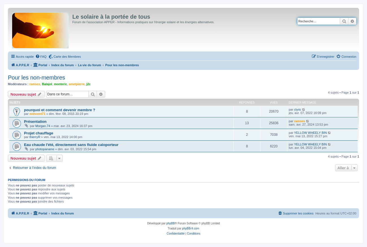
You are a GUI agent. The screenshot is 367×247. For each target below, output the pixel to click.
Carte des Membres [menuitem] (67, 56)
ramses (34, 84)
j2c (88, 84)
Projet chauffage (38, 133)
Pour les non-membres (36, 77)
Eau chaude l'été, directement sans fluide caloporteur (71, 145)
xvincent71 (37, 113)
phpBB (170, 223)
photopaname (44, 149)
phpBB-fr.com (190, 228)
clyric (297, 109)
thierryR (34, 137)
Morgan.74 (42, 126)
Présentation (35, 121)
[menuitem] (41, 56)
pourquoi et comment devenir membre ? (59, 110)
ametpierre (76, 84)
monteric (60, 84)
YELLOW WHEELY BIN (310, 132)
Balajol (47, 84)
